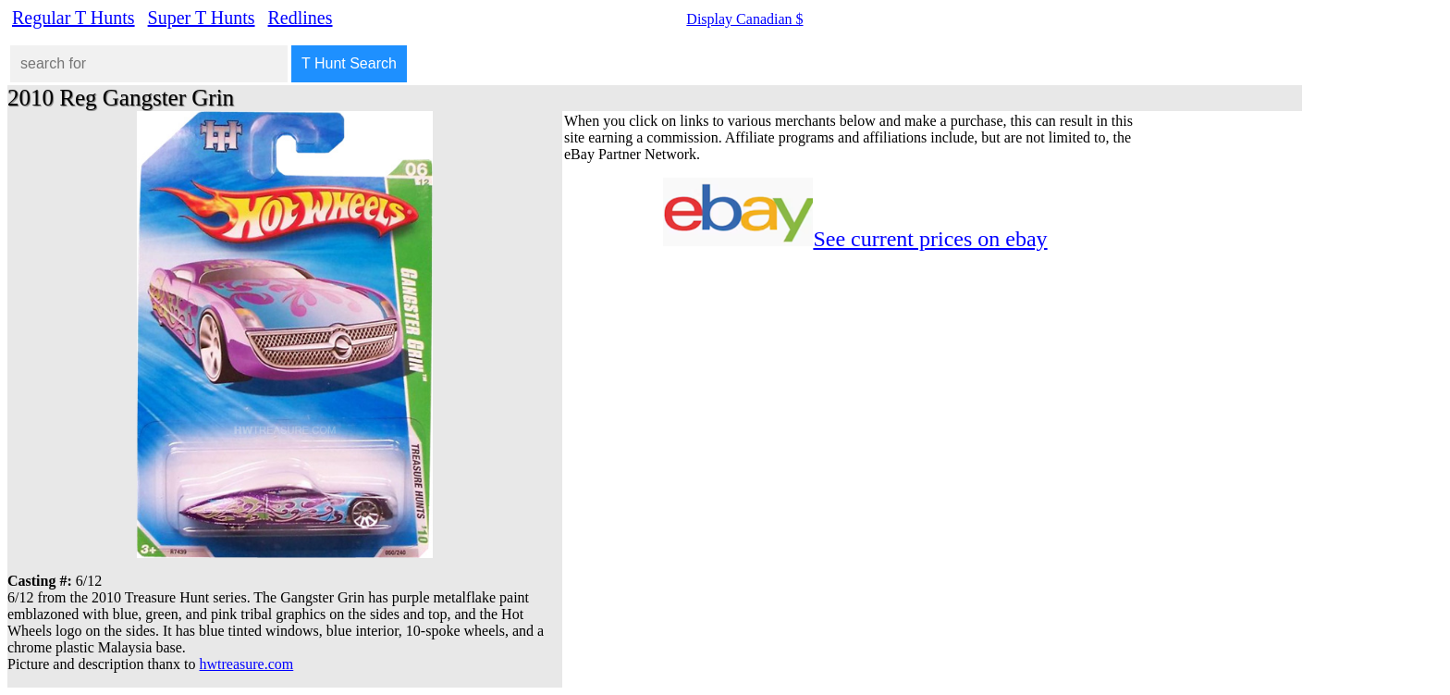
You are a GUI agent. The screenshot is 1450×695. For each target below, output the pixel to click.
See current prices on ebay (930, 239)
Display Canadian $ (744, 19)
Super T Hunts (201, 17)
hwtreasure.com (247, 664)
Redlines (300, 17)
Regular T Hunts (73, 17)
